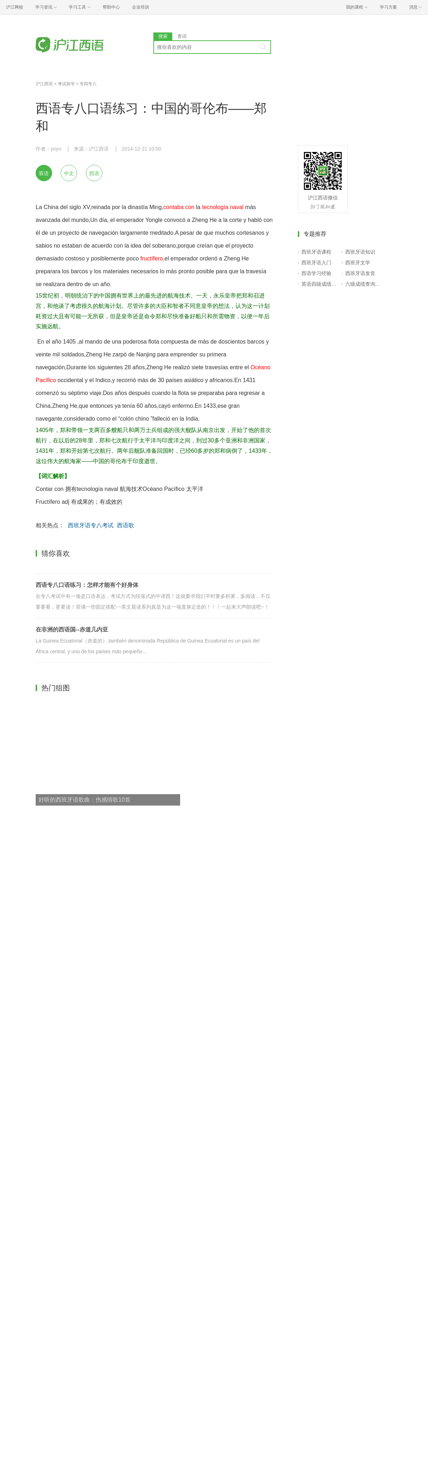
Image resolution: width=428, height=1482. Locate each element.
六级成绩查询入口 (364, 284)
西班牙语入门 (316, 262)
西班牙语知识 (360, 252)
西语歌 (125, 525)
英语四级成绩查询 (320, 284)
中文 (69, 173)
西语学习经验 (316, 273)
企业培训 (140, 7)
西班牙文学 (357, 262)
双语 (44, 173)
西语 (94, 173)
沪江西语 (44, 83)
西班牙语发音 (360, 273)
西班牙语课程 (316, 252)
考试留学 (66, 83)
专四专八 (88, 83)
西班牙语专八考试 (90, 525)
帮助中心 (111, 7)
